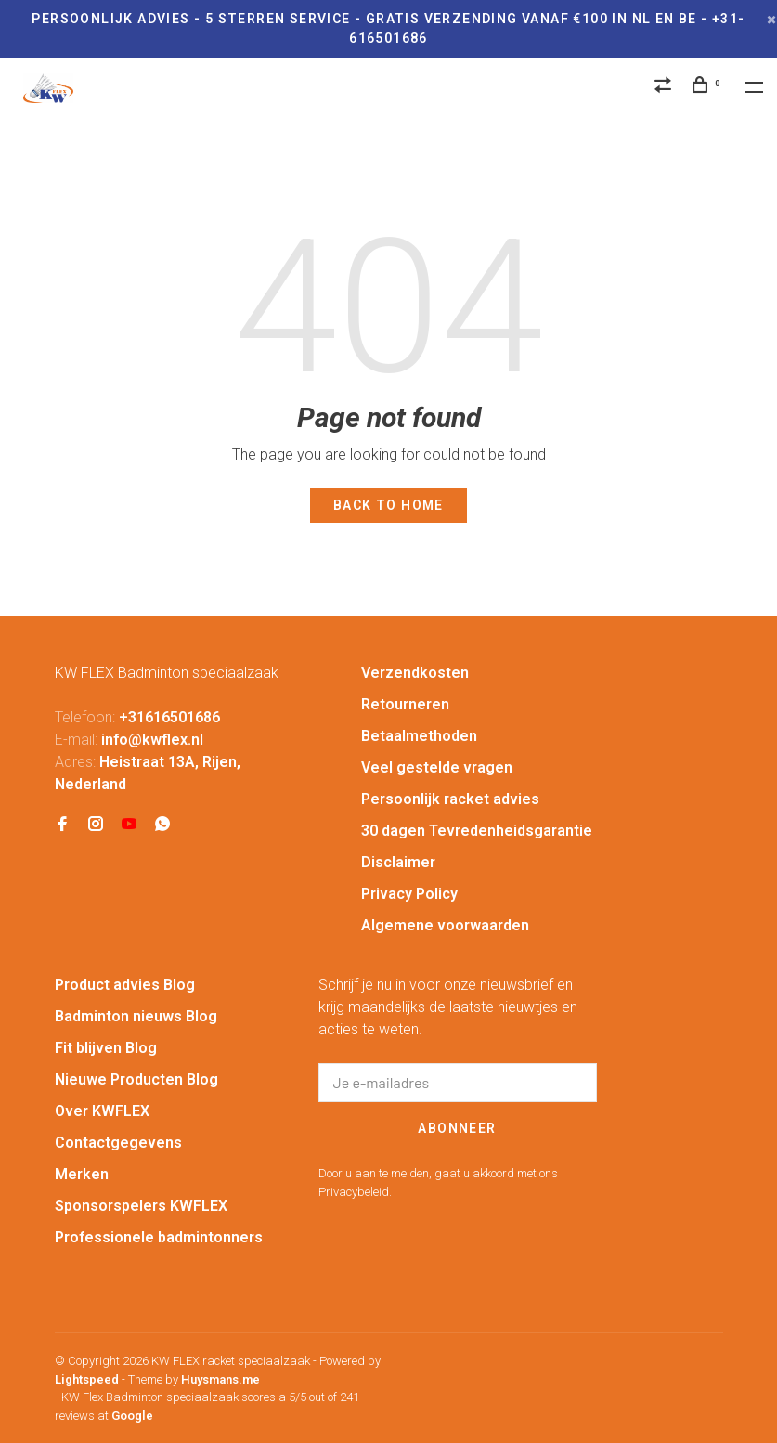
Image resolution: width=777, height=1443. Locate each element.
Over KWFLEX (102, 1111)
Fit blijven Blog (106, 1048)
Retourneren (405, 704)
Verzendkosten (415, 673)
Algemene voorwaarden (445, 925)
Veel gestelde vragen (436, 767)
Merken (82, 1174)
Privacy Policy (409, 894)
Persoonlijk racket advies (450, 799)
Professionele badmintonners (159, 1237)
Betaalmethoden (419, 736)
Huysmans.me (220, 1379)
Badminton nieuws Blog (136, 1016)
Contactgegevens (118, 1142)
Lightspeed (87, 1379)
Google (132, 1416)
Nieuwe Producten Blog (136, 1079)
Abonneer (457, 1128)
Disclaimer (398, 862)
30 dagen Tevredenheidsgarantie (476, 830)
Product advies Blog (125, 985)
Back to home (388, 505)
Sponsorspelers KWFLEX (141, 1206)
